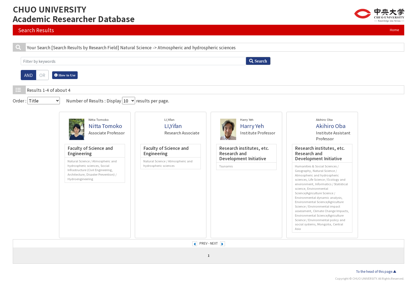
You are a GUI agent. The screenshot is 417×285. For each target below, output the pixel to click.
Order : (36, 100)
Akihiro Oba (330, 126)
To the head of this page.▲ (376, 271)
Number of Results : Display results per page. (117, 100)
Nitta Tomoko (105, 126)
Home (394, 29)
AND (28, 75)
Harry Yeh (252, 126)
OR (42, 75)
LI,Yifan (173, 126)
